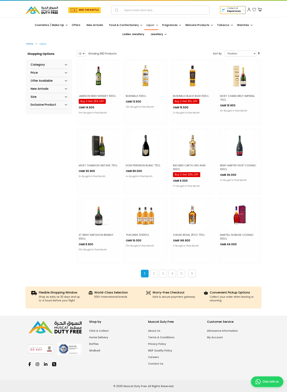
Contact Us (155, 364)
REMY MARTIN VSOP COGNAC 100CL (238, 167)
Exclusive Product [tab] (43, 105)
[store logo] (41, 10)
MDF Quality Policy (160, 350)
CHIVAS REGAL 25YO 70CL (189, 235)
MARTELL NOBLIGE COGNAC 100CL (237, 236)
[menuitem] (50, 25)
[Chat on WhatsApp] (267, 383)
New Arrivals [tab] (40, 89)
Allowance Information (222, 331)
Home (29, 43)
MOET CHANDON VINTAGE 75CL (98, 165)
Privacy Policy (157, 344)
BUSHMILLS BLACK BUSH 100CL (191, 96)
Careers (153, 357)
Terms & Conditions (161, 337)
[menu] (143, 30)
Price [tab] (34, 73)
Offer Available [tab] (42, 81)
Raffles (94, 344)
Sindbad (94, 350)
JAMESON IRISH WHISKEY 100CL (97, 96)
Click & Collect (99, 331)
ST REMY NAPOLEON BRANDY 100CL (96, 236)
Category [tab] (38, 65)
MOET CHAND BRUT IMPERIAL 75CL (237, 98)
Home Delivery (98, 337)
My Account (215, 337)
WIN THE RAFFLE (89, 10)
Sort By (217, 53)
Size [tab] (33, 97)
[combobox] (160, 10)
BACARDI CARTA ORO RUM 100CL (189, 167)
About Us (154, 331)
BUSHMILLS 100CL (136, 96)
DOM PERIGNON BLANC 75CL (143, 165)
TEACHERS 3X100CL (137, 235)
